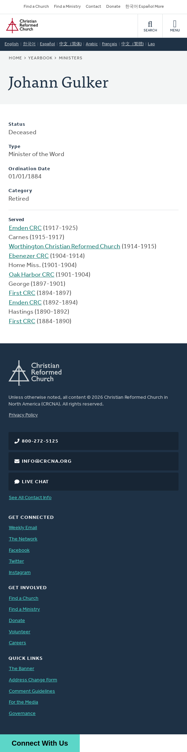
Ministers (71, 58)
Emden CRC (25, 228)
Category (20, 191)
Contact (93, 7)
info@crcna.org (47, 461)
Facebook (19, 550)
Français (109, 44)
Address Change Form (33, 680)
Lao (151, 44)
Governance (22, 713)
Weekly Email (23, 528)
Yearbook (40, 58)
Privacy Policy (23, 415)
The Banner (21, 668)
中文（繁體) (132, 44)
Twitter (16, 561)
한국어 (29, 44)
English (12, 44)
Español (47, 44)
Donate (113, 7)
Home (15, 58)
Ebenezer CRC (29, 256)
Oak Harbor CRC (31, 275)
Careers (17, 643)
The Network (23, 539)
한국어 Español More (144, 7)
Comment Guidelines (32, 691)
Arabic (92, 44)
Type (14, 146)
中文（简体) (70, 44)
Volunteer (19, 632)
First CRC (22, 293)
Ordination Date (29, 169)
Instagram (20, 572)
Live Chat (35, 482)
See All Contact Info (30, 498)
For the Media (23, 702)
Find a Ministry (67, 7)
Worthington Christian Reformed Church (64, 246)
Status (16, 124)
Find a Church (36, 7)
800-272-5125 (40, 441)
